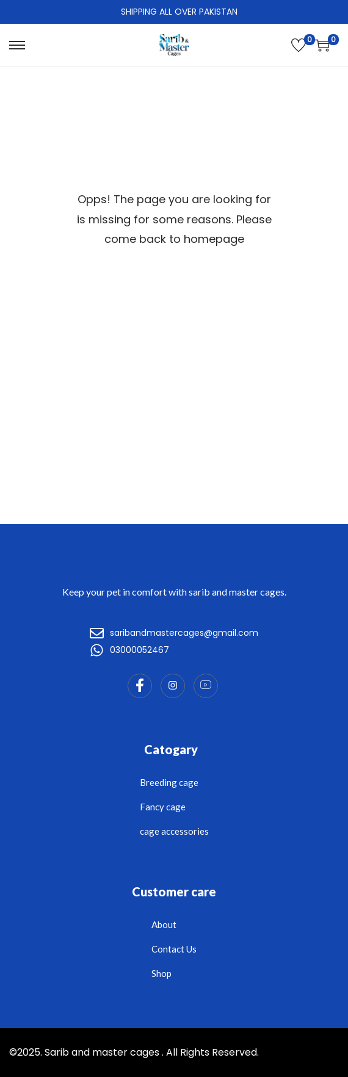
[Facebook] (140, 686)
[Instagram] (173, 686)
